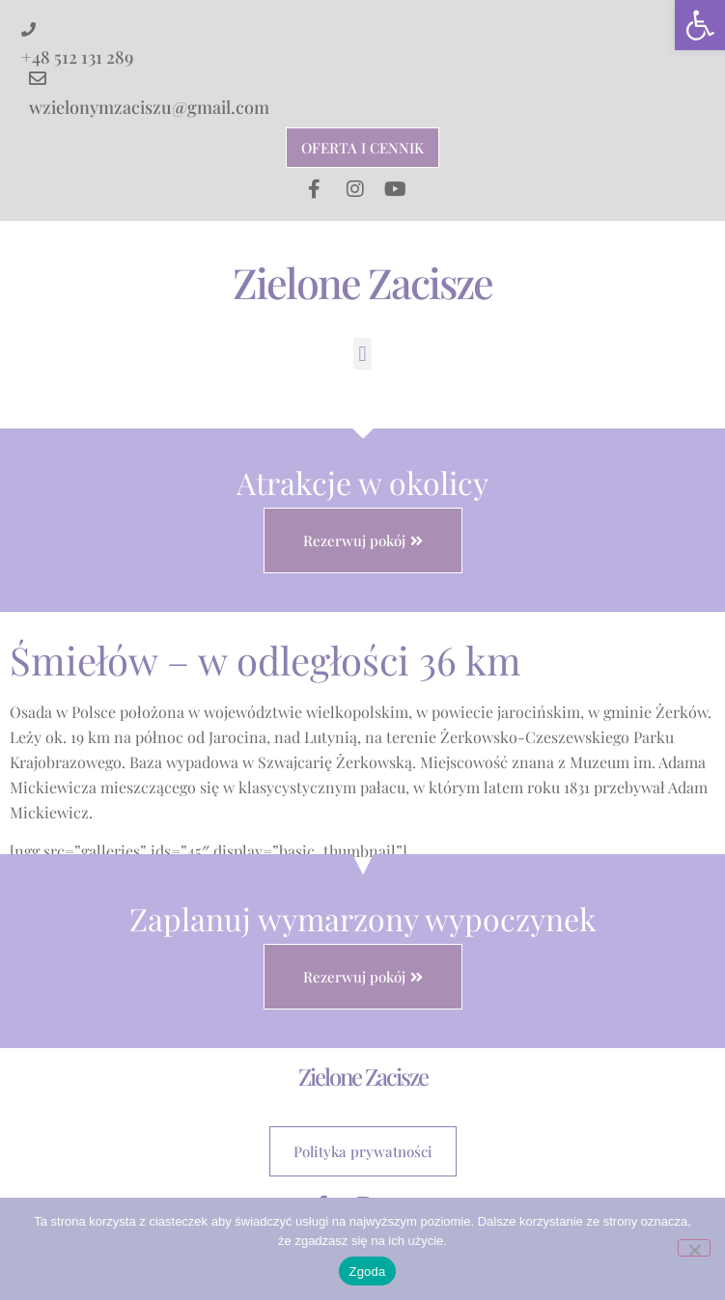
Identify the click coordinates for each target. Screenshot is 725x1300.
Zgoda (367, 1271)
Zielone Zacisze (362, 282)
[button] (700, 25)
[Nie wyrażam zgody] (694, 1248)
